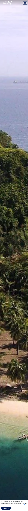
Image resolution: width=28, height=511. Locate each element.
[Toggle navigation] (25, 3)
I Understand (6, 508)
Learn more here (23, 504)
